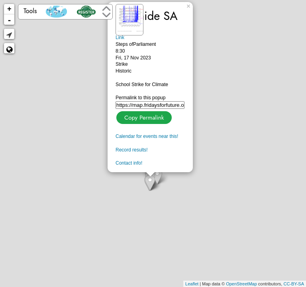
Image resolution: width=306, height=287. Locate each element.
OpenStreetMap (241, 283)
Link (120, 37)
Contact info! (129, 163)
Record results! (132, 150)
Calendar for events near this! (147, 136)
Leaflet (191, 283)
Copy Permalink (143, 116)
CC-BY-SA (293, 283)
